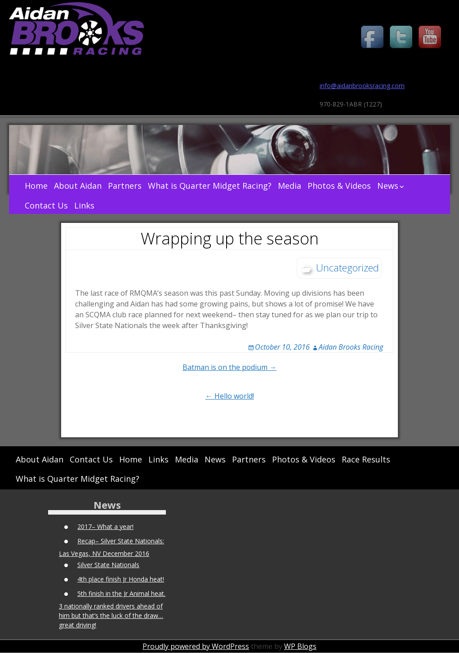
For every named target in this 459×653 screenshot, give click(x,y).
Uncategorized (347, 267)
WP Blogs (300, 646)
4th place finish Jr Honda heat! (120, 579)
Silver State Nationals (108, 564)
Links (84, 205)
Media (289, 185)
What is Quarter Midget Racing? (210, 185)
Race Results (366, 459)
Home (36, 185)
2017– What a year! (105, 526)
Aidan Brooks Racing (351, 347)
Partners (125, 185)
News (387, 185)
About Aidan (78, 185)
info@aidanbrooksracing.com (362, 85)
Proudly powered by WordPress (196, 646)
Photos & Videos (339, 185)
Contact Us (46, 205)
